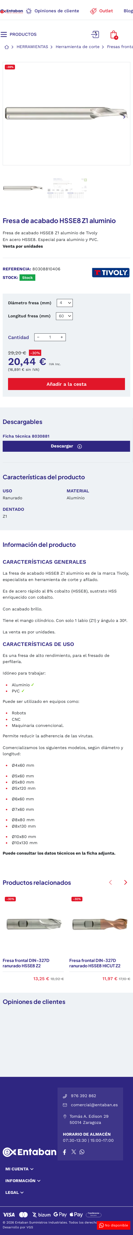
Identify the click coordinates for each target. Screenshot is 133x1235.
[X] (74, 1152)
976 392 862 (83, 1095)
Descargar (66, 446)
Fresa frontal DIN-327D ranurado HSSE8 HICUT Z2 (94, 963)
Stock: (10, 277)
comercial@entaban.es (94, 1104)
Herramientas (32, 46)
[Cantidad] (50, 337)
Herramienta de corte (78, 46)
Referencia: (17, 269)
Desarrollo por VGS (18, 1227)
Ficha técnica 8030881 (26, 436)
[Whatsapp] (81, 1152)
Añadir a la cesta (66, 384)
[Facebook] (64, 1152)
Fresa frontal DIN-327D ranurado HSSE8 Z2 (26, 963)
